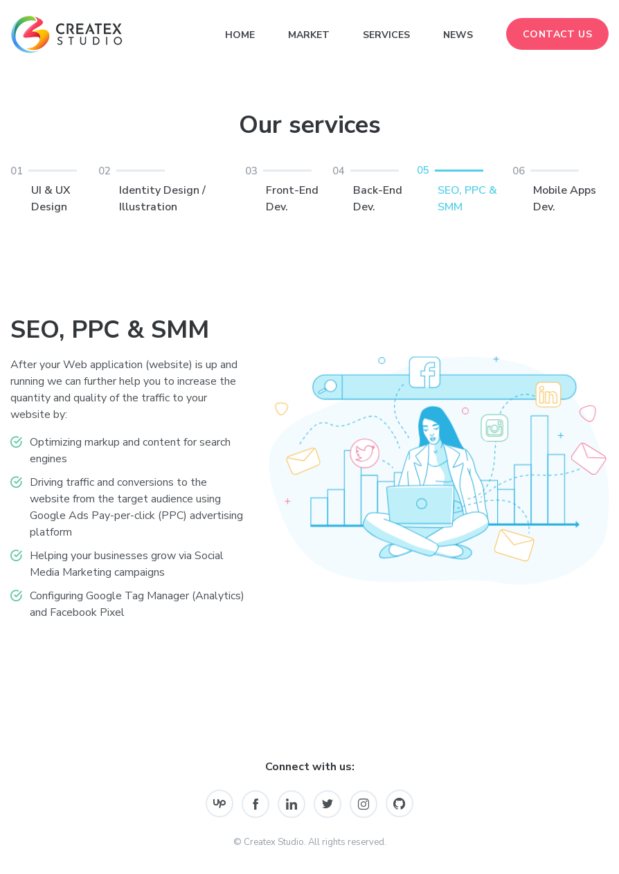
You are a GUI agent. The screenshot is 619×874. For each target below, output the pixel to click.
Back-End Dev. (374, 189)
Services (386, 35)
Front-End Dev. (288, 189)
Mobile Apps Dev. (560, 189)
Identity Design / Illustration (172, 189)
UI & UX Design (54, 189)
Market (309, 35)
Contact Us (557, 34)
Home (240, 35)
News (458, 35)
